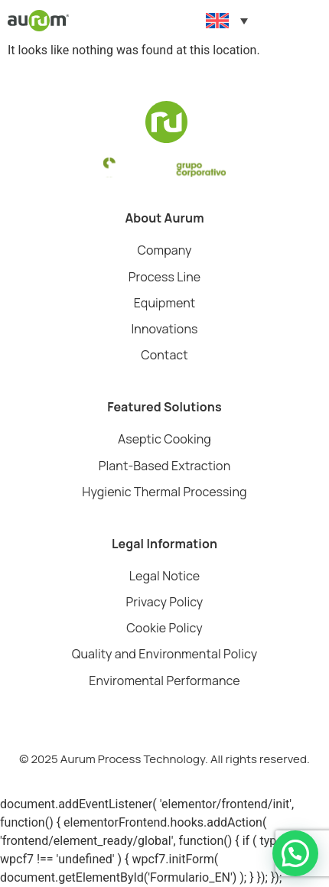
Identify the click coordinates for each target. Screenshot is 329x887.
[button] (317, 21)
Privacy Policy (165, 601)
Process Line (165, 276)
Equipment (165, 302)
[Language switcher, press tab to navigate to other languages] (227, 20)
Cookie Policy (164, 627)
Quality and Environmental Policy (164, 653)
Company (164, 250)
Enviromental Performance (164, 680)
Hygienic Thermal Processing (164, 491)
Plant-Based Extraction (165, 465)
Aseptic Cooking (164, 439)
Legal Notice (164, 575)
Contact (164, 354)
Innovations (165, 328)
